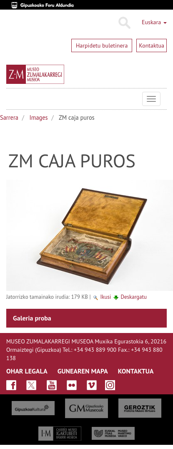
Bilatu (124, 23)
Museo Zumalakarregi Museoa (12, 98)
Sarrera (9, 117)
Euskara (154, 22)
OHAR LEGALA (27, 371)
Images (39, 117)
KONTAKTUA (136, 371)
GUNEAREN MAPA (83, 371)
